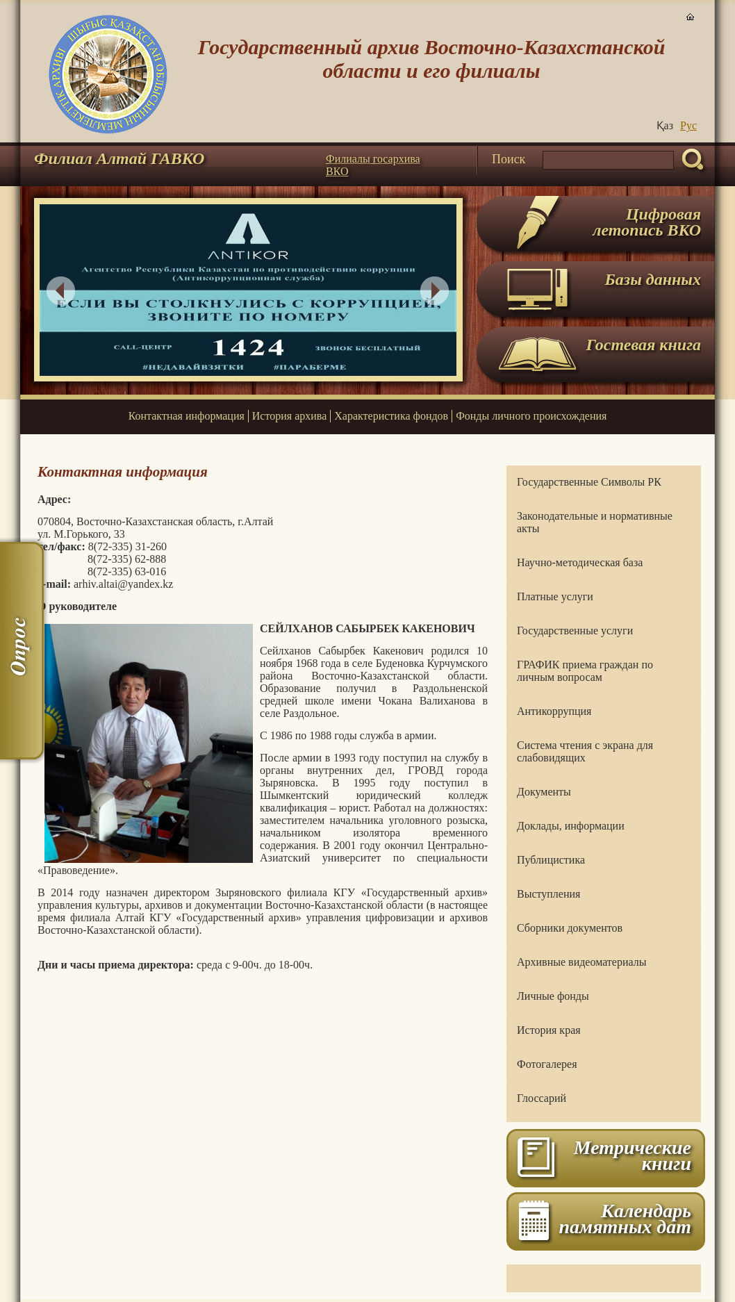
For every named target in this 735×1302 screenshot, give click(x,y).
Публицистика (551, 860)
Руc (688, 125)
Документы (544, 792)
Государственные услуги (575, 630)
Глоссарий (541, 1098)
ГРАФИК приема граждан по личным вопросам (585, 671)
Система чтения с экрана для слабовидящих (585, 751)
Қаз (664, 125)
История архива (289, 416)
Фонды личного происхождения (531, 416)
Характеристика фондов (391, 416)
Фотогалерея (547, 1064)
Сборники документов (569, 928)
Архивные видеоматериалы (581, 962)
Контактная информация (187, 416)
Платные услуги (555, 596)
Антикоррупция (554, 711)
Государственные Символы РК (589, 482)
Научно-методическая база (580, 562)
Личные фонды (553, 996)
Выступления (548, 894)
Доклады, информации (571, 826)
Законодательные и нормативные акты (594, 522)
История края (549, 1030)
